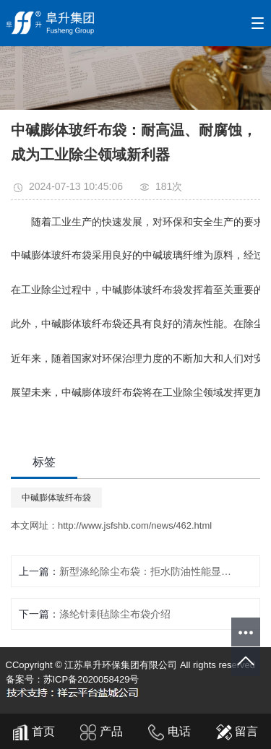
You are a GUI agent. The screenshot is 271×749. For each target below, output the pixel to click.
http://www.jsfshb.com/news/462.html (135, 525)
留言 (237, 731)
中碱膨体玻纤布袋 (56, 498)
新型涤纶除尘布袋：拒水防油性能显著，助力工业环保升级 (146, 571)
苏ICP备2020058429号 (91, 679)
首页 (34, 731)
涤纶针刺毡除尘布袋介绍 (115, 614)
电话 (169, 731)
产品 (101, 731)
